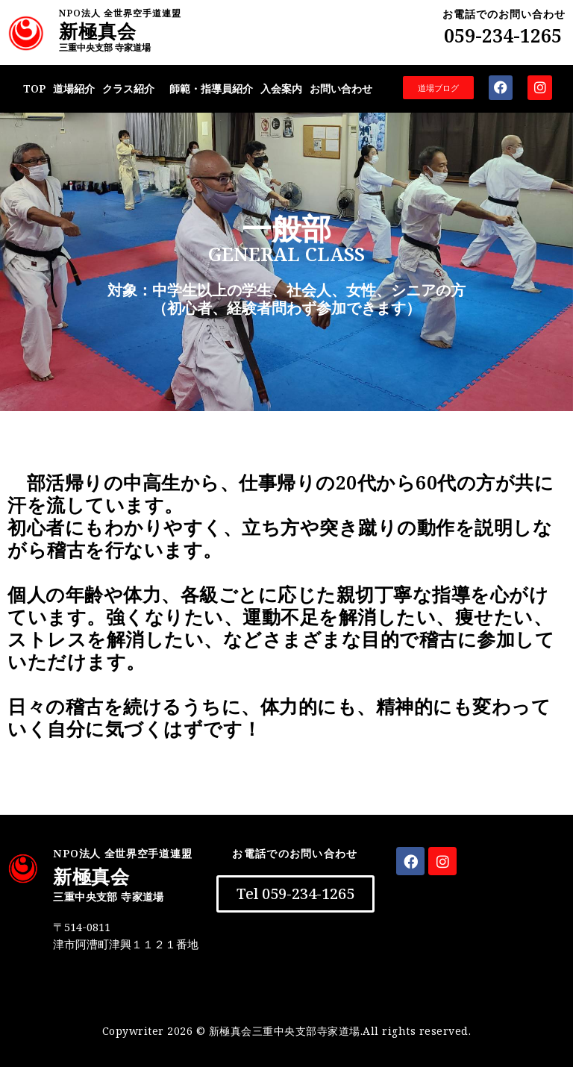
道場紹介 (74, 88)
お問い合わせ (341, 88)
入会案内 (281, 88)
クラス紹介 (128, 88)
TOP (34, 88)
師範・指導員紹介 (211, 88)
